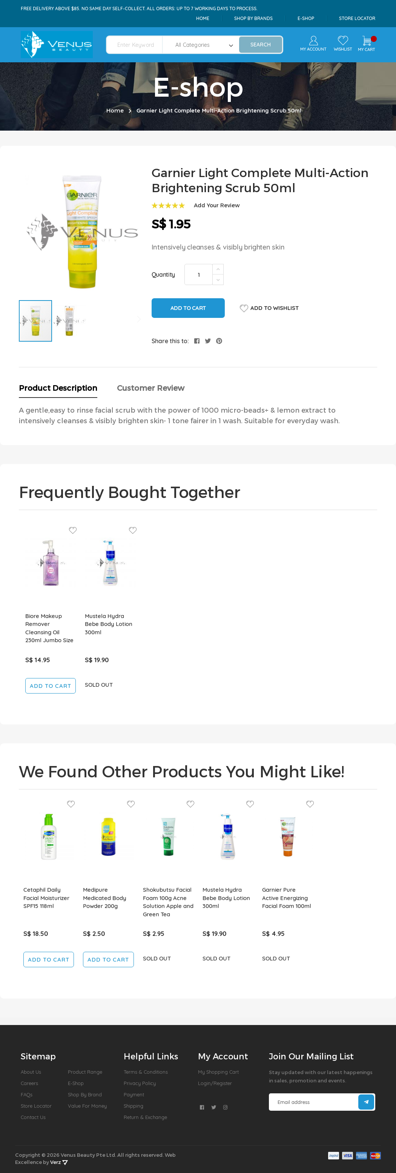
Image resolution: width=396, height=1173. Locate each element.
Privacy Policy (140, 1083)
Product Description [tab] (58, 387)
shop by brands (253, 18)
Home (202, 18)
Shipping (133, 1106)
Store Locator (357, 18)
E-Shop (76, 1083)
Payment (134, 1094)
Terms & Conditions (146, 1072)
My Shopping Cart (218, 1072)
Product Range (85, 1072)
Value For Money (87, 1106)
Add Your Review (217, 205)
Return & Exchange (145, 1117)
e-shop (306, 18)
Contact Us (33, 1117)
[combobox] (139, 44)
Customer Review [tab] (150, 387)
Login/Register (215, 1083)
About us (31, 1072)
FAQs (26, 1094)
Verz (59, 1162)
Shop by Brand (85, 1094)
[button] (69, 320)
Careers (29, 1083)
